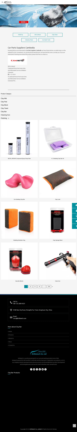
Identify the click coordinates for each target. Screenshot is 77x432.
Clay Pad (4, 102)
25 (49, 286)
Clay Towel (4, 108)
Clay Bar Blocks (19, 281)
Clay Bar (4, 111)
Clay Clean (55, 34)
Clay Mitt (4, 98)
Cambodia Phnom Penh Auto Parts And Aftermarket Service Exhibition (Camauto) (17, 70)
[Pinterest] (45, 369)
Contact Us (11, 345)
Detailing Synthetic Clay (19, 240)
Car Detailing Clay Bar (19, 199)
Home (10, 331)
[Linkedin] (34, 369)
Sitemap (54, 429)
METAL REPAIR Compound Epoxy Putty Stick (19, 158)
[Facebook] (31, 369)
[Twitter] (37, 369)
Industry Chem (29, 40)
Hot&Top (20, 34)
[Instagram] (43, 369)
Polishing (4, 118)
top (74, 425)
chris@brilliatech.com (19, 318)
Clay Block (4, 105)
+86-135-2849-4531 (19, 303)
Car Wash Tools (46, 40)
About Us (11, 338)
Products (11, 335)
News (10, 341)
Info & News (38, 34)
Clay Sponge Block (57, 240)
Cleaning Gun (5, 115)
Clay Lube (57, 199)
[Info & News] (11, 66)
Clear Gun (57, 281)
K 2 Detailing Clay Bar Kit (58, 158)
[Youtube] (40, 369)
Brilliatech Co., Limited (36, 429)
